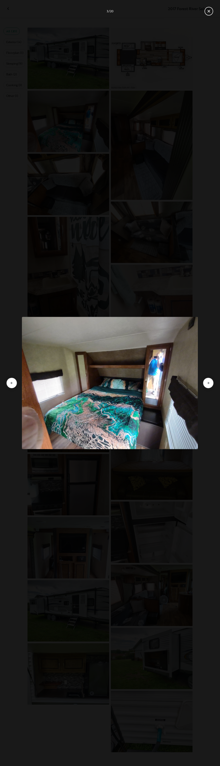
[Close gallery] (209, 11)
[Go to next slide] (208, 383)
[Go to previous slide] (11, 383)
